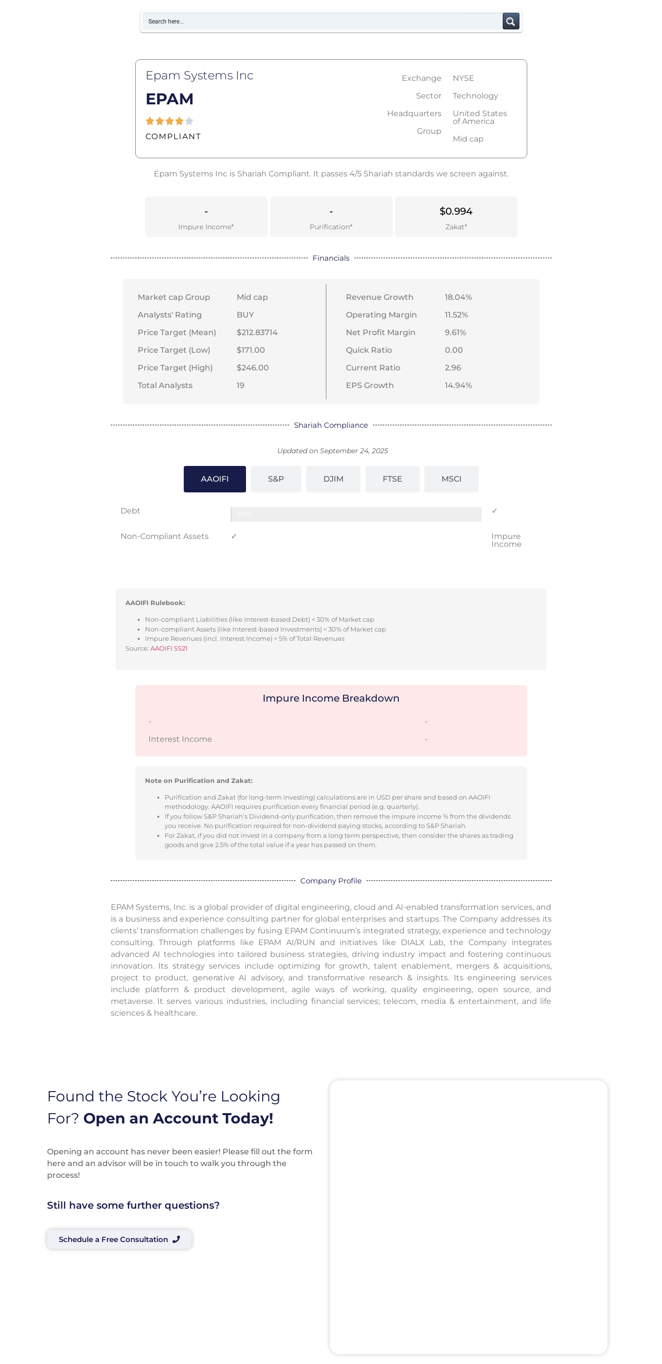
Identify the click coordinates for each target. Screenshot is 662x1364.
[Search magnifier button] (511, 21)
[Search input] (323, 21)
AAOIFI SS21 (169, 648)
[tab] (215, 479)
